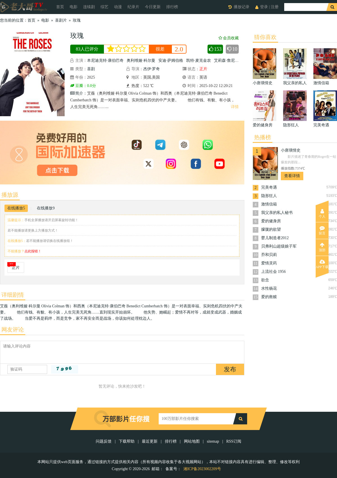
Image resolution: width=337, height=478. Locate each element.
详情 (235, 107)
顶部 (322, 247)
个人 (322, 213)
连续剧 (89, 7)
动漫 (118, 7)
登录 (264, 7)
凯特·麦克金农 (198, 60)
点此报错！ (32, 251)
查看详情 (292, 176)
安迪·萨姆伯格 (170, 60)
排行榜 (172, 7)
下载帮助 (127, 441)
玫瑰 (77, 20)
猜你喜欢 (265, 37)
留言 (322, 230)
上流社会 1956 (273, 271)
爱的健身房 (271, 221)
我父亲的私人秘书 (277, 213)
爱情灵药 (269, 263)
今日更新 (153, 7)
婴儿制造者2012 (275, 238)
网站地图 (192, 441)
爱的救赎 (269, 297)
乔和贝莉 (269, 255)
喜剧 (91, 69)
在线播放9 (45, 208)
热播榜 (262, 137)
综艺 (104, 7)
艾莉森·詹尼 (224, 60)
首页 (60, 7)
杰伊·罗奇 (151, 69)
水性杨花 (269, 288)
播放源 (9, 195)
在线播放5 (16, 208)
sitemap (213, 441)
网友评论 (12, 329)
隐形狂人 (269, 196)
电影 (74, 7)
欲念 (265, 280)
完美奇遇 (269, 187)
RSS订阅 (233, 441)
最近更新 (150, 441)
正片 (16, 268)
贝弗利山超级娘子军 (279, 246)
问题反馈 (104, 441)
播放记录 (241, 7)
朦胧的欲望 (271, 229)
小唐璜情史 (290, 150)
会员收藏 (228, 38)
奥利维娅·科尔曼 (141, 60)
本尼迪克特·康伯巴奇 (105, 60)
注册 (275, 7)
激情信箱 (269, 204)
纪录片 (133, 7)
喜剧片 (61, 20)
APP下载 (322, 264)
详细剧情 (12, 295)
